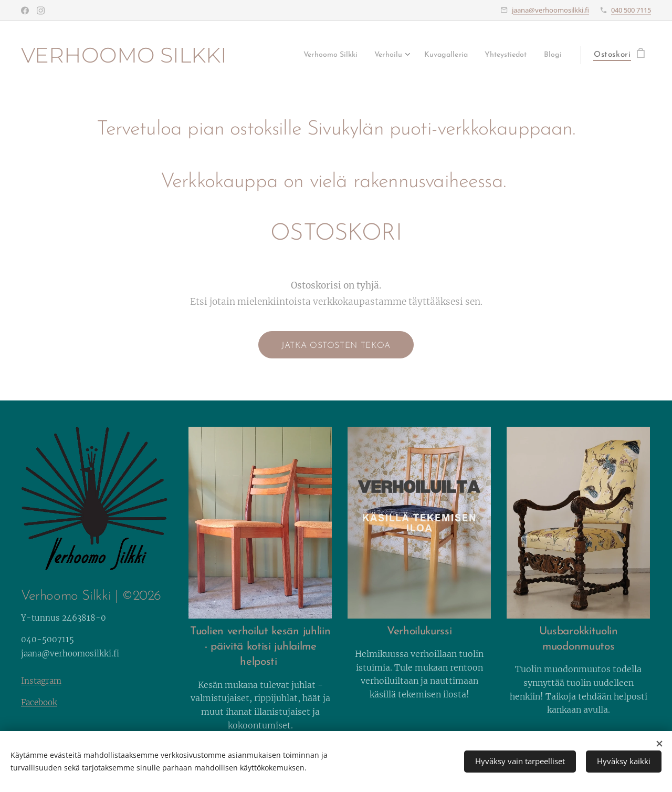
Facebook (39, 702)
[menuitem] (301, 55)
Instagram (41, 681)
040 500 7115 (631, 10)
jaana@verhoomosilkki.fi (550, 10)
